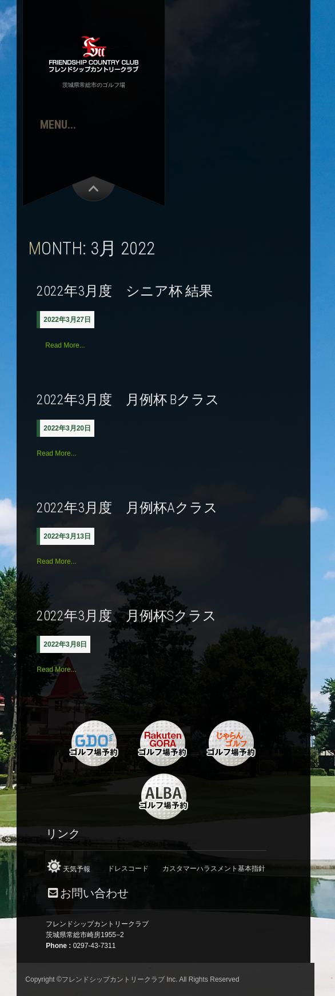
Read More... (65, 345)
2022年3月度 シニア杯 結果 (125, 291)
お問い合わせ (94, 893)
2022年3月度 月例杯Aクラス (127, 508)
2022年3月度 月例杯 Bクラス (128, 400)
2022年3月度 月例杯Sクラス (127, 616)
